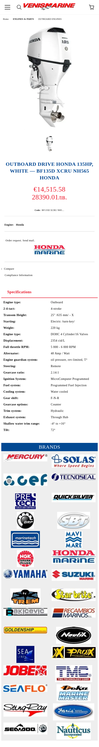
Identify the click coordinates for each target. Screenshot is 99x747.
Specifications (19, 292)
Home (6, 19)
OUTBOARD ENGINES (50, 19)
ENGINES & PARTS (23, 19)
